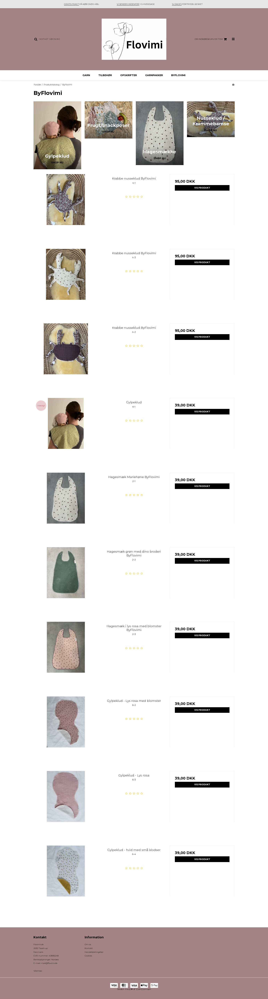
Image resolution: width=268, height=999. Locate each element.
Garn (86, 75)
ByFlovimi (178, 75)
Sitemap (37, 970)
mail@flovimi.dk (49, 963)
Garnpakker (154, 75)
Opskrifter (128, 75)
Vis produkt (202, 187)
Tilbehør (105, 75)
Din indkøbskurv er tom (211, 39)
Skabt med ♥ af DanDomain (134, 989)
